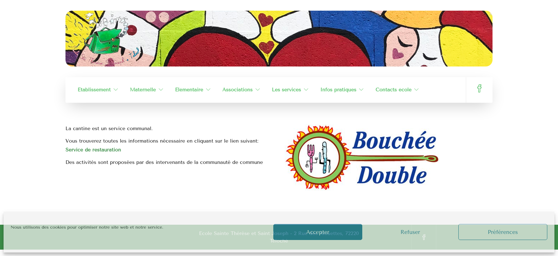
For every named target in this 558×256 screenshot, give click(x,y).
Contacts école (393, 90)
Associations (237, 90)
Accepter (318, 232)
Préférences (503, 232)
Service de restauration (93, 150)
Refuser (410, 232)
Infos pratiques (338, 90)
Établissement (94, 90)
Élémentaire (189, 90)
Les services (286, 90)
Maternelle (143, 90)
